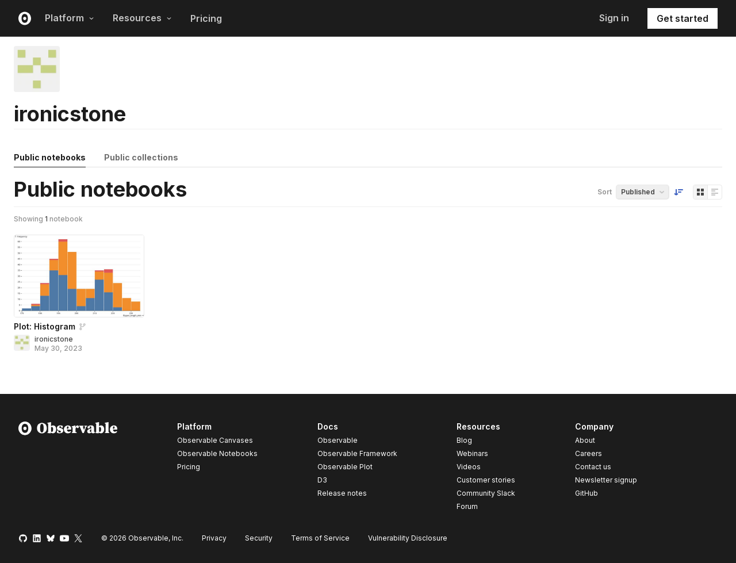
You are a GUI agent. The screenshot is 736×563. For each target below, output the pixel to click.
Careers (588, 453)
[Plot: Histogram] (79, 276)
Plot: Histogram (44, 326)
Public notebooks (50, 157)
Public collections (141, 157)
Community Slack (486, 493)
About (585, 440)
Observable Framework (357, 453)
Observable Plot (345, 466)
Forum (467, 506)
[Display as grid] (700, 192)
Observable (337, 440)
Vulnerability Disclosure (407, 538)
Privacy (214, 538)
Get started (682, 18)
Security (259, 538)
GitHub (586, 493)
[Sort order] (678, 192)
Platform (69, 18)
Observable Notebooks (217, 453)
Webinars (472, 453)
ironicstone (53, 339)
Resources (142, 18)
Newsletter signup (606, 480)
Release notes (342, 493)
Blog (464, 440)
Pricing (206, 18)
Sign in (614, 18)
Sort (604, 191)
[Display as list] (715, 192)
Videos (469, 466)
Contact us (593, 467)
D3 (322, 480)
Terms (320, 538)
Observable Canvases (215, 440)
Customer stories (486, 480)
